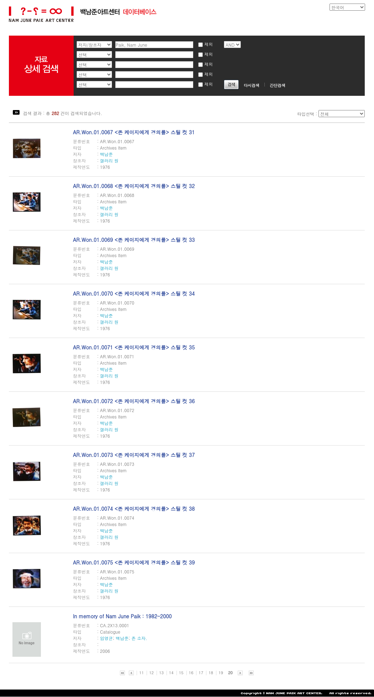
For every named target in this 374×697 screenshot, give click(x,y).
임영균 (106, 638)
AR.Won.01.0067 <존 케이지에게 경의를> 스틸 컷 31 (134, 132)
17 (201, 673)
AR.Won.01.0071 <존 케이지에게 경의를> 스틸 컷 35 (134, 347)
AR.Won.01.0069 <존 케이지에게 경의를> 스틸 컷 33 (134, 239)
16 (191, 673)
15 (181, 673)
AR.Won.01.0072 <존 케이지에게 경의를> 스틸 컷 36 (134, 401)
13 (161, 673)
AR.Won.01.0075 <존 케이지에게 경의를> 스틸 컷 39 (134, 562)
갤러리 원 (109, 160)
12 (151, 673)
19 (220, 673)
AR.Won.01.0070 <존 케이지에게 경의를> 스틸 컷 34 (134, 293)
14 (171, 673)
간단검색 (277, 85)
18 (211, 673)
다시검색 (251, 85)
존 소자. (139, 638)
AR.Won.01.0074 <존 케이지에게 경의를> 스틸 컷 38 (134, 508)
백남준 (106, 154)
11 (141, 673)
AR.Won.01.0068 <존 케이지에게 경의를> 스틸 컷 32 (134, 185)
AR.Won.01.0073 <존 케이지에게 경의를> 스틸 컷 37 (134, 454)
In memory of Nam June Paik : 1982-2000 (122, 616)
